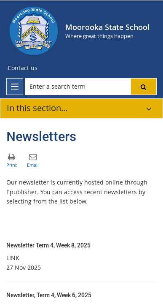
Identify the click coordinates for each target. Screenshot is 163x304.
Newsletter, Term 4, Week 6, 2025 (48, 295)
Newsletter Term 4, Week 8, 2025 (48, 245)
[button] (144, 86)
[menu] (14, 86)
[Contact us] (22, 68)
